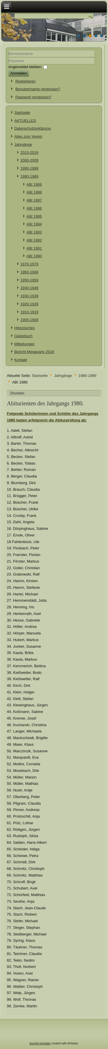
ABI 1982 (34, 240)
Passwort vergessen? (33, 97)
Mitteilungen (24, 344)
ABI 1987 (34, 200)
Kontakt (20, 360)
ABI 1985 (34, 216)
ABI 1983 (34, 232)
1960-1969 (29, 272)
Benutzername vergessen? (37, 89)
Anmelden (18, 73)
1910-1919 (29, 312)
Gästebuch (23, 336)
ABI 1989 (34, 184)
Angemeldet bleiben (24, 66)
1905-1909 (29, 320)
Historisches (24, 328)
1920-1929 (29, 304)
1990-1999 (29, 168)
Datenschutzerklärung (32, 128)
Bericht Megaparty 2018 (34, 352)
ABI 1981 (34, 248)
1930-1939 (29, 296)
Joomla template (39, 1043)
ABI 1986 (34, 208)
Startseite (22, 112)
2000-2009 (29, 160)
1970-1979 (29, 264)
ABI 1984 (34, 224)
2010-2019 (29, 152)
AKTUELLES (25, 120)
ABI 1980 (34, 256)
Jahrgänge (23, 144)
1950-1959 (29, 280)
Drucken (17, 393)
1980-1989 (29, 176)
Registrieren (25, 81)
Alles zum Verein (28, 136)
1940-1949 (29, 288)
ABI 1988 (34, 192)
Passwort (8, 64)
